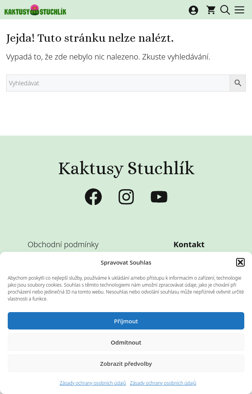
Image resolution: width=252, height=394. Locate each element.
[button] (240, 262)
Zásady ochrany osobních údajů (93, 383)
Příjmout (126, 321)
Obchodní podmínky (63, 244)
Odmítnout (126, 342)
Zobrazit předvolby (126, 363)
